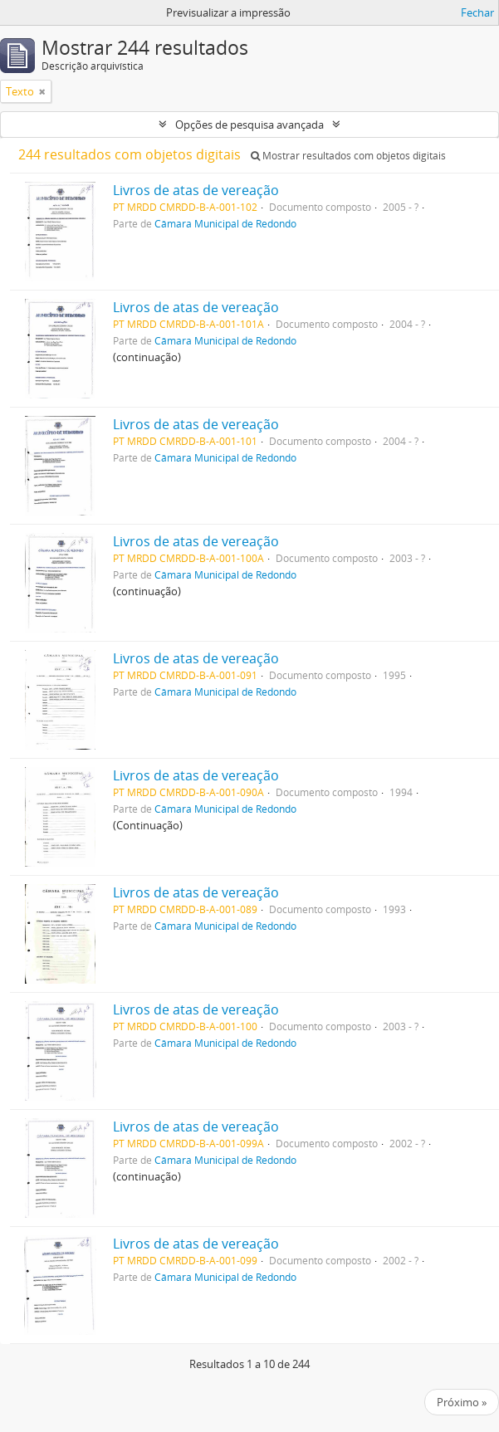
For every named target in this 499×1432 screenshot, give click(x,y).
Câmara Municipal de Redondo (225, 223)
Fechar (477, 12)
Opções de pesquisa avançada (249, 124)
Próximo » (462, 1402)
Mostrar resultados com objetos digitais (348, 156)
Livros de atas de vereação (196, 190)
